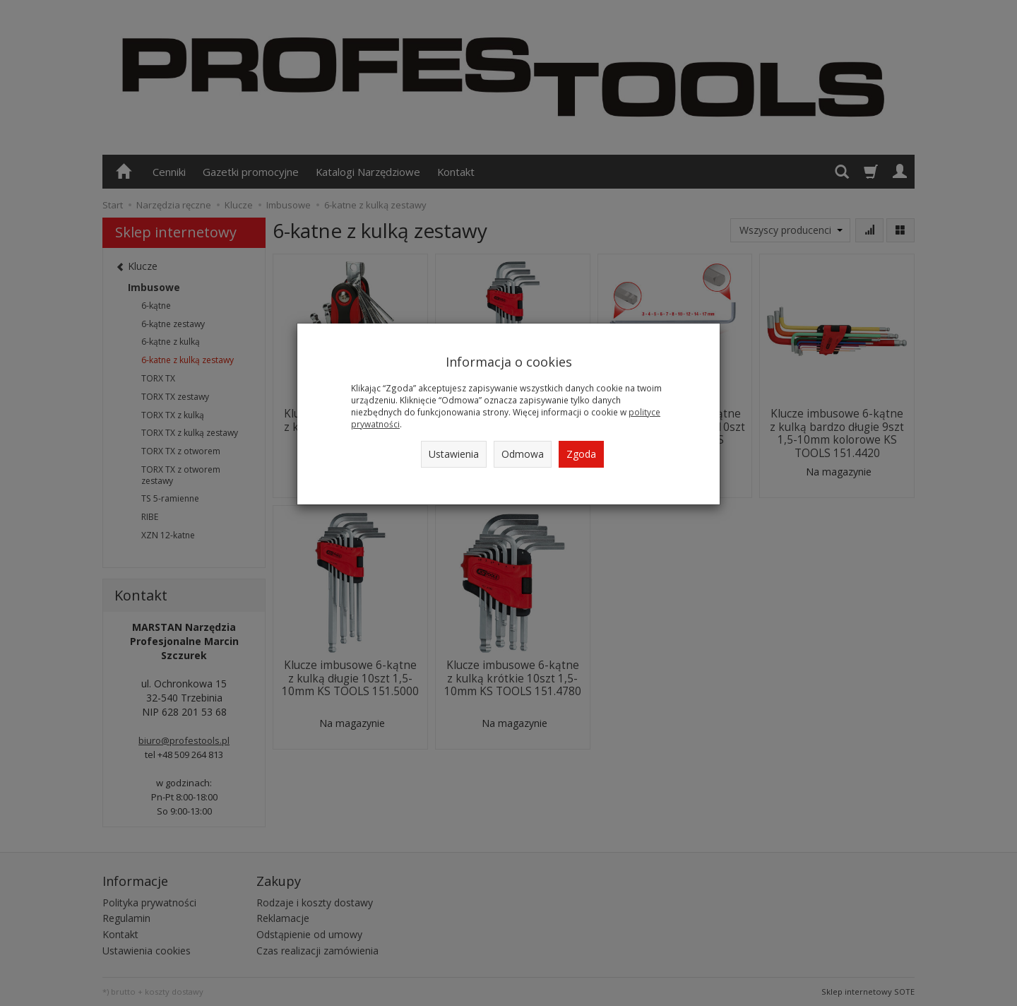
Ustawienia (454, 454)
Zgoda (581, 454)
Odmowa (522, 454)
